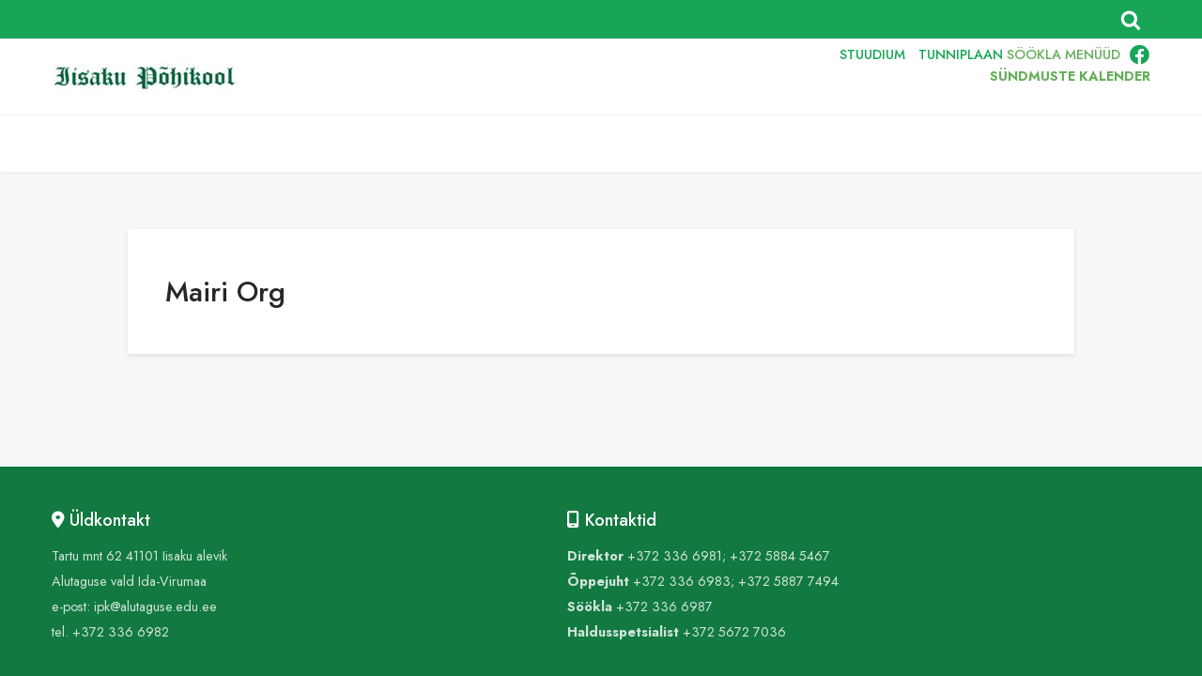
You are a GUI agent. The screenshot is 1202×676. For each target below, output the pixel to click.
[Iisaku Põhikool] (150, 77)
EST (699, 77)
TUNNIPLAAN (960, 54)
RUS (785, 77)
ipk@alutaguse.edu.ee (155, 606)
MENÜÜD (1092, 54)
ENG (742, 77)
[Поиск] (1130, 19)
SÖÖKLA (1034, 54)
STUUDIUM (872, 54)
